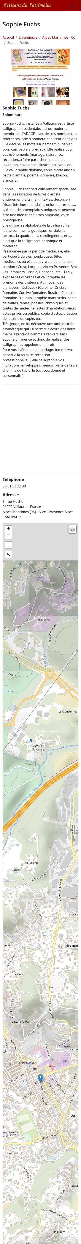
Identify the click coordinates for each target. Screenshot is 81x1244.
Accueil (8, 37)
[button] (40, 1078)
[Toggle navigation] (72, 5)
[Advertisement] (40, 429)
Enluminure (28, 37)
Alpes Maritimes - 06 (58, 37)
